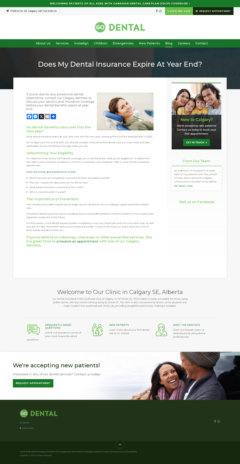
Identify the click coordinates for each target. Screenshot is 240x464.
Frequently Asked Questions (58, 326)
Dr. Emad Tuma (183, 186)
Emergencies (123, 43)
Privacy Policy (117, 451)
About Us (43, 43)
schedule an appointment (79, 241)
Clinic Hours (28, 428)
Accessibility (131, 451)
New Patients (149, 43)
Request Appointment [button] (214, 11)
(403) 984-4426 (180, 11)
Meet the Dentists (186, 324)
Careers (184, 43)
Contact (201, 43)
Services (62, 43)
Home (23, 451)
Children (100, 43)
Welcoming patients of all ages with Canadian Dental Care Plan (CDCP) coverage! (119, 3)
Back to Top (120, 444)
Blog (168, 43)
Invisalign (81, 43)
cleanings (127, 223)
